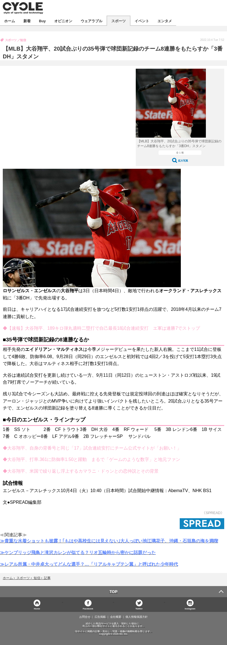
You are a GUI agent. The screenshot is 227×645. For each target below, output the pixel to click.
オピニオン (63, 21)
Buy (42, 21)
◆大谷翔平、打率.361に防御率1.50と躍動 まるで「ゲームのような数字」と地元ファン (91, 459)
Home (37, 608)
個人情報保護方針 (136, 617)
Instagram (190, 608)
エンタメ (164, 21)
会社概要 (115, 617)
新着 (27, 21)
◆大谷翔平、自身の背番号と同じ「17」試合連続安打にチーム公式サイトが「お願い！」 (92, 448)
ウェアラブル (91, 21)
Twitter (139, 608)
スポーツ (118, 21)
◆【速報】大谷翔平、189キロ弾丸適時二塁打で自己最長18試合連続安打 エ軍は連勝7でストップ (101, 328)
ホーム (9, 21)
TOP (114, 591)
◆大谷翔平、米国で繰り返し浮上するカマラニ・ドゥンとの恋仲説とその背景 (81, 471)
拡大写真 (183, 160)
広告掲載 (100, 617)
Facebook (88, 608)
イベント (142, 21)
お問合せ (84, 617)
